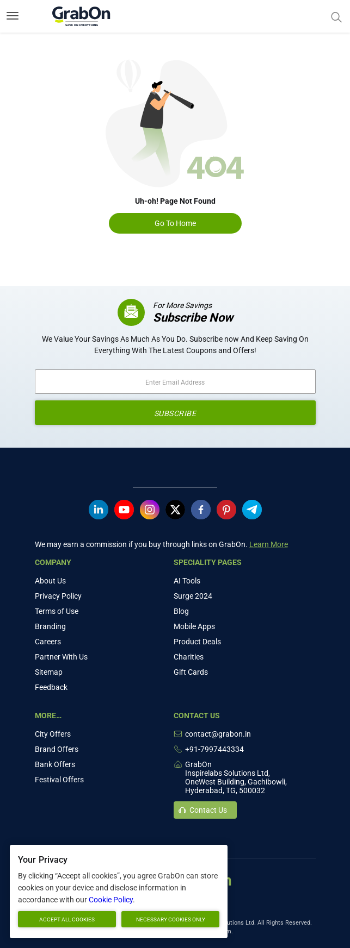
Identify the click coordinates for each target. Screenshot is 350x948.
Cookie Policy (111, 899)
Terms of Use (56, 611)
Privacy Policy (58, 596)
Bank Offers (55, 764)
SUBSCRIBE (175, 413)
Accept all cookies (67, 919)
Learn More (268, 544)
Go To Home (175, 223)
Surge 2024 (193, 596)
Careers (48, 641)
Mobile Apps (194, 626)
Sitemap (49, 672)
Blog (181, 611)
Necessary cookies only (170, 919)
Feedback (51, 687)
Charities (189, 656)
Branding (50, 626)
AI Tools (187, 580)
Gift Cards (191, 672)
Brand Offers (56, 749)
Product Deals (197, 641)
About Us (50, 580)
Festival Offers (59, 779)
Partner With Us (61, 656)
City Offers (53, 734)
